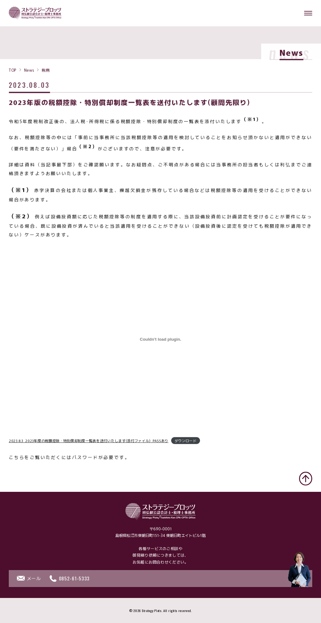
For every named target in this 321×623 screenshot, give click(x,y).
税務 (46, 70)
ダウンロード (186, 441)
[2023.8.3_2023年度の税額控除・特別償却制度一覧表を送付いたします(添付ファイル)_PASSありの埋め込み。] (160, 340)
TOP (12, 70)
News (29, 70)
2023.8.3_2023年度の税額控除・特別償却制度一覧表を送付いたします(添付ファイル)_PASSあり (88, 441)
